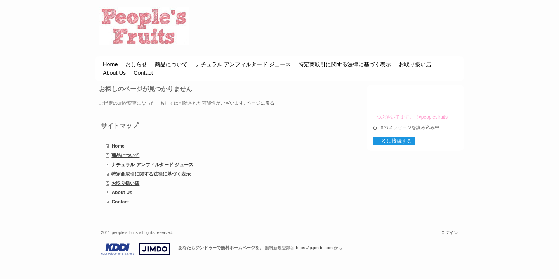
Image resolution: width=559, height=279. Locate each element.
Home (117, 146)
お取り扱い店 (125, 183)
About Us (121, 192)
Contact (120, 202)
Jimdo (135, 249)
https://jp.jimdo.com (314, 247)
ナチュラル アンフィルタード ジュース (152, 164)
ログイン (449, 232)
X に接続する (393, 141)
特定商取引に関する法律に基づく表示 (151, 174)
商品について (125, 155)
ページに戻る (260, 103)
